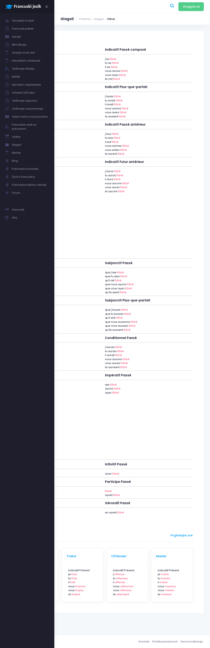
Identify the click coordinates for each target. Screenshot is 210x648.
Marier (174, 556)
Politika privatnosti (165, 641)
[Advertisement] (132, 223)
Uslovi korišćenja (191, 641)
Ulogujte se (191, 7)
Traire (112, 556)
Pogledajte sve (181, 535)
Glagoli (99, 19)
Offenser (146, 556)
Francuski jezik (89, 641)
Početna (84, 19)
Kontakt (144, 641)
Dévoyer (83, 556)
